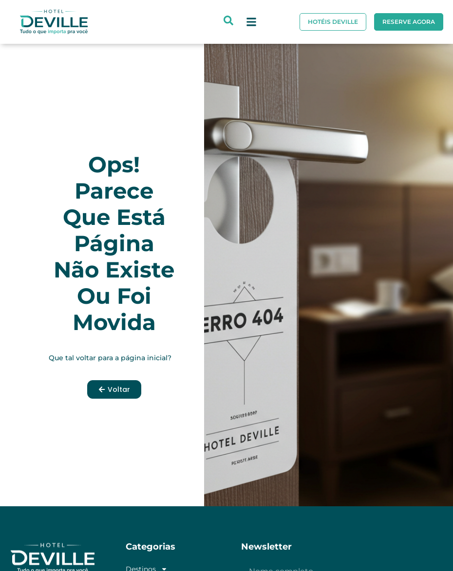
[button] (251, 22)
